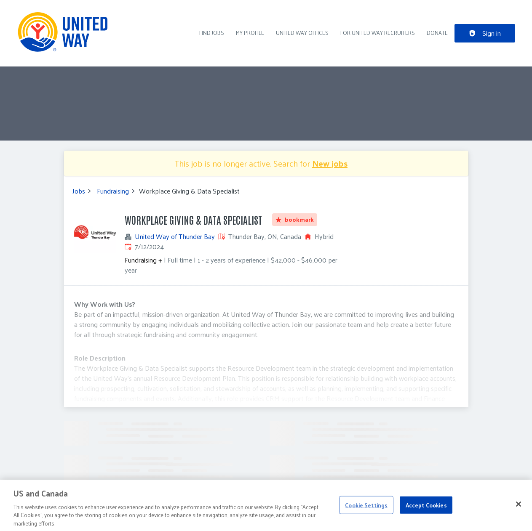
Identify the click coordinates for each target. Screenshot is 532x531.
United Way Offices (302, 32)
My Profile (250, 32)
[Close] (518, 508)
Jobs (78, 191)
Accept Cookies (426, 509)
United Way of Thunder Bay (175, 236)
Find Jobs (211, 32)
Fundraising (113, 191)
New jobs (330, 163)
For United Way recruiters (377, 32)
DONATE (437, 32)
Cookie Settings (366, 509)
